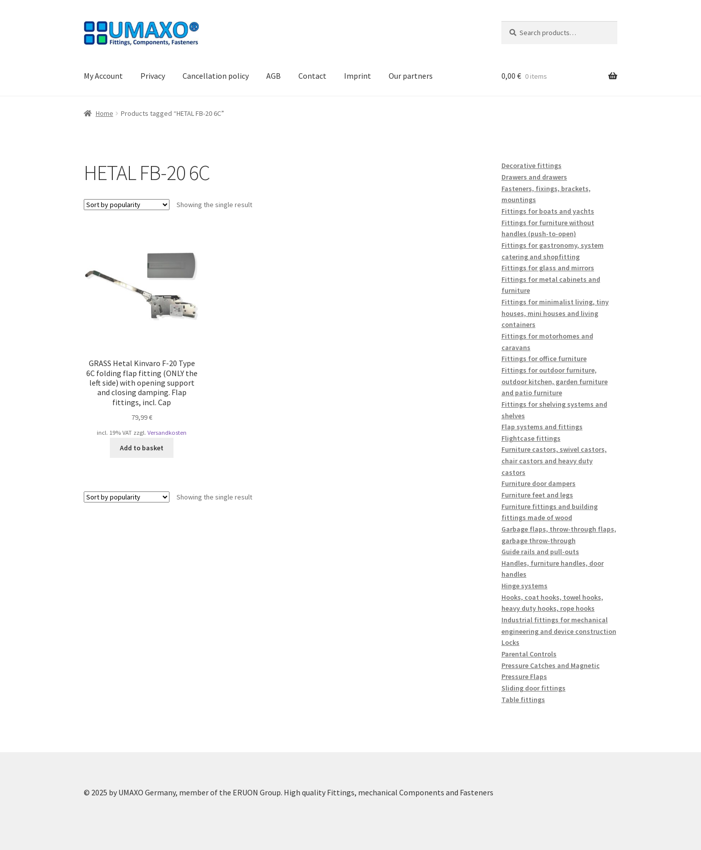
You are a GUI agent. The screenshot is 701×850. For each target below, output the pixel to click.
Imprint (357, 76)
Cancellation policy (216, 76)
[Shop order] (126, 204)
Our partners (411, 76)
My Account (103, 76)
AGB (273, 76)
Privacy (152, 76)
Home (104, 113)
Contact (312, 76)
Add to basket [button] (141, 447)
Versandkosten (167, 432)
